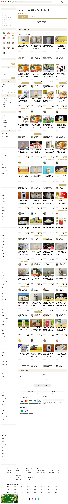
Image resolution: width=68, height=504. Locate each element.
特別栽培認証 (5, 117)
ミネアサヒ (4, 410)
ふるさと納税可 (7, 13)
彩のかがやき (4, 170)
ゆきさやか (4, 435)
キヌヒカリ (4, 207)
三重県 (56, 489)
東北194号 (4, 299)
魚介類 (4, 45)
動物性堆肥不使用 (6, 122)
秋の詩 (3, 152)
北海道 (8, 486)
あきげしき (4, 142)
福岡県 (56, 492)
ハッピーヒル (4, 336)
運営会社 (27, 470)
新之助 (3, 262)
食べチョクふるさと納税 (40, 470)
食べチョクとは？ (9, 470)
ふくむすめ (4, 373)
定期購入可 (6, 19)
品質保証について (9, 474)
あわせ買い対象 (7, 17)
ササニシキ (4, 259)
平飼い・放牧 (5, 104)
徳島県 (28, 492)
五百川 (3, 244)
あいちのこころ (5, 136)
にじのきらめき (5, 318)
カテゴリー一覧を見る (42, 385)
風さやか (3, 192)
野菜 (8, 35)
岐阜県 (35, 489)
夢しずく (3, 450)
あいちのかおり (5, 133)
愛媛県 (42, 492)
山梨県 (22, 489)
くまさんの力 (4, 222)
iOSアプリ (38, 475)
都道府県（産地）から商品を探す (13, 484)
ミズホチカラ (4, 401)
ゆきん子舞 (4, 444)
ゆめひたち (4, 456)
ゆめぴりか (4, 459)
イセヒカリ (4, 176)
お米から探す (22, 13)
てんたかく (4, 293)
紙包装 (4, 126)
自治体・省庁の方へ (19, 479)
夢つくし (3, 453)
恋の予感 (3, 235)
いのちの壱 (4, 179)
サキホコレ (4, 253)
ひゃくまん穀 (4, 361)
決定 (13, 92)
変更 (13, 63)
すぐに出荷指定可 (7, 23)
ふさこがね (4, 382)
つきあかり (4, 284)
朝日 (3, 161)
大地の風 (3, 275)
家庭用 (4, 120)
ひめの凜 (3, 358)
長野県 (28, 489)
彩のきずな (4, 247)
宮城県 (28, 486)
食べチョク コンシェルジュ (41, 472)
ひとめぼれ (4, 352)
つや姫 (3, 290)
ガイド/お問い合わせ (29, 472)
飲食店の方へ (9, 475)
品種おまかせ (4, 364)
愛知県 (49, 489)
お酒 (8, 45)
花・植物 (3, 54)
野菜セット (4, 35)
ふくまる (3, 370)
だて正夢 (3, 278)
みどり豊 (3, 407)
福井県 (15, 489)
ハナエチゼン (4, 342)
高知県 (49, 492)
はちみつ (13, 40)
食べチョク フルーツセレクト (54, 472)
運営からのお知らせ (29, 474)
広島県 (15, 492)
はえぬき (3, 330)
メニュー (65, 2)
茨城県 (56, 486)
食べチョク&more (52, 474)
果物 (13, 35)
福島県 (49, 486)
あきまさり (4, 158)
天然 (4, 108)
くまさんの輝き (5, 219)
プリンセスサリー (5, 389)
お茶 (13, 45)
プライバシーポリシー (29, 477)
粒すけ (3, 287)
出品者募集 (17, 470)
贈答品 (4, 118)
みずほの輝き (4, 404)
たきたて (3, 272)
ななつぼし (4, 312)
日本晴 (3, 321)
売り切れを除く (7, 15)
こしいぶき (4, 238)
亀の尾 (3, 195)
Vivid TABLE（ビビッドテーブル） (54, 470)
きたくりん (4, 204)
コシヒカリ (4, 241)
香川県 (35, 492)
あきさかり (4, 145)
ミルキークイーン (5, 413)
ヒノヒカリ (4, 355)
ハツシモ (3, 339)
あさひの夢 (4, 167)
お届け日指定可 (7, 21)
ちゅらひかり (4, 281)
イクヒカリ (4, 173)
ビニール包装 (5, 124)
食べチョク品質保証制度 (59, 402)
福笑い (3, 376)
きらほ (3, 213)
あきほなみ (4, 155)
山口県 (22, 492)
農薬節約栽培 (5, 100)
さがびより (4, 250)
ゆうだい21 (4, 432)
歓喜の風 (3, 201)
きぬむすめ (4, 210)
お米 (38, 23)
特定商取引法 (28, 479)
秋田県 (35, 486)
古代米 (21, 379)
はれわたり (4, 349)
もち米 (44, 376)
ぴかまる (3, 367)
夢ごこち (3, 447)
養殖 (4, 106)
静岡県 (42, 489)
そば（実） (45, 379)
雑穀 (44, 374)
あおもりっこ (4, 139)
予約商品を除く (7, 25)
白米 (3, 333)
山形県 (42, 486)
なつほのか (4, 309)
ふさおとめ (4, 379)
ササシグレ (4, 256)
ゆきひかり (4, 438)
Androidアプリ (51, 475)
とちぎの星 (4, 302)
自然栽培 (5, 98)
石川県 (8, 489)
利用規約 (27, 475)
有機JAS (5, 115)
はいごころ (4, 327)
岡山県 (8, 492)
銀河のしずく (4, 216)
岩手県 (22, 486)
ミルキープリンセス (6, 416)
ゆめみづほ (4, 462)
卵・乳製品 (8, 40)
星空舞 (3, 392)
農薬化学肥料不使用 (7, 102)
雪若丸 (3, 441)
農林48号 (4, 324)
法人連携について (19, 477)
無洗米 (3, 419)
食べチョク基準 (9, 472)
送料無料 (6, 12)
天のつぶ (3, 296)
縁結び (3, 185)
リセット (8, 92)
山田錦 (3, 429)
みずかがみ (4, 398)
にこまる (3, 315)
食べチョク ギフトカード (41, 474)
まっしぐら (4, 395)
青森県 (15, 486)
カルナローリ (4, 198)
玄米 (3, 232)
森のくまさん (4, 422)
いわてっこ (4, 182)
